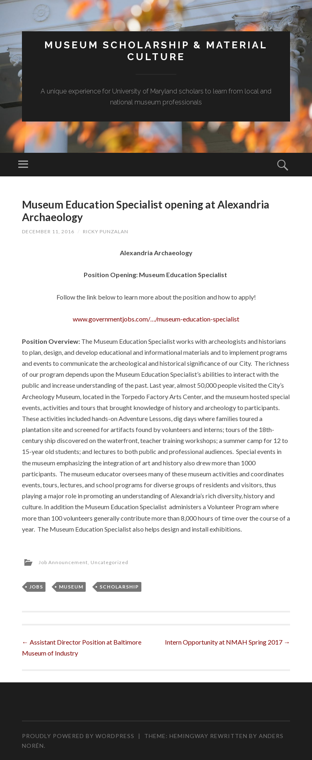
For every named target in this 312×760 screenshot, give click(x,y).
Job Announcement (63, 562)
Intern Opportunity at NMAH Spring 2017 (227, 642)
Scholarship (119, 587)
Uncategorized (109, 562)
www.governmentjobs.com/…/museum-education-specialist (156, 319)
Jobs (36, 587)
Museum (71, 587)
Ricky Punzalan (105, 231)
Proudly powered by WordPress (78, 735)
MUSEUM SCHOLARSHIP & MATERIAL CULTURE (156, 51)
